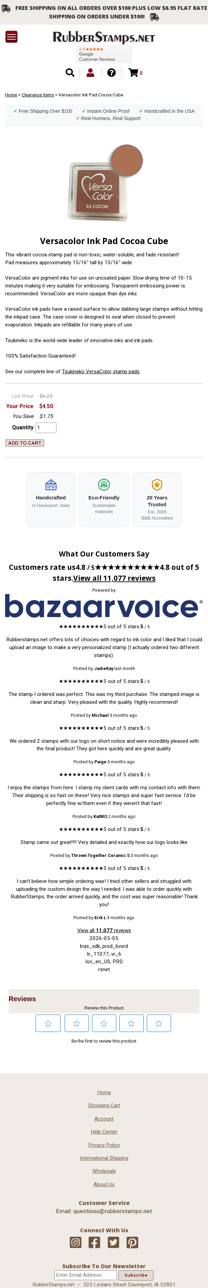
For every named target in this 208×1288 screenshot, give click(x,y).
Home (11, 94)
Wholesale (104, 1171)
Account (104, 1119)
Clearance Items (38, 94)
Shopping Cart (104, 1105)
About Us (104, 1184)
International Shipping (104, 1158)
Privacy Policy (104, 1145)
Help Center (104, 1132)
